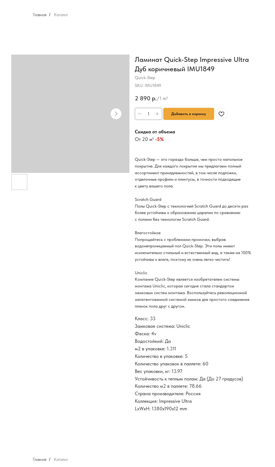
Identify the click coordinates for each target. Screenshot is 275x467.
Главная (39, 14)
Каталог (61, 14)
